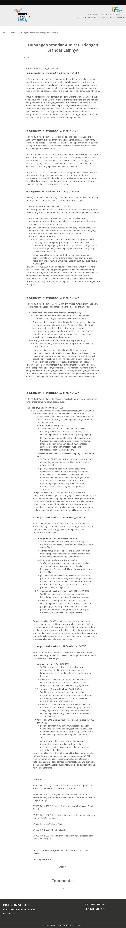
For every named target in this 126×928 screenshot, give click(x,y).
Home (4, 33)
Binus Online (106, 14)
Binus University (93, 14)
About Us (80, 17)
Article (26, 58)
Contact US (118, 14)
